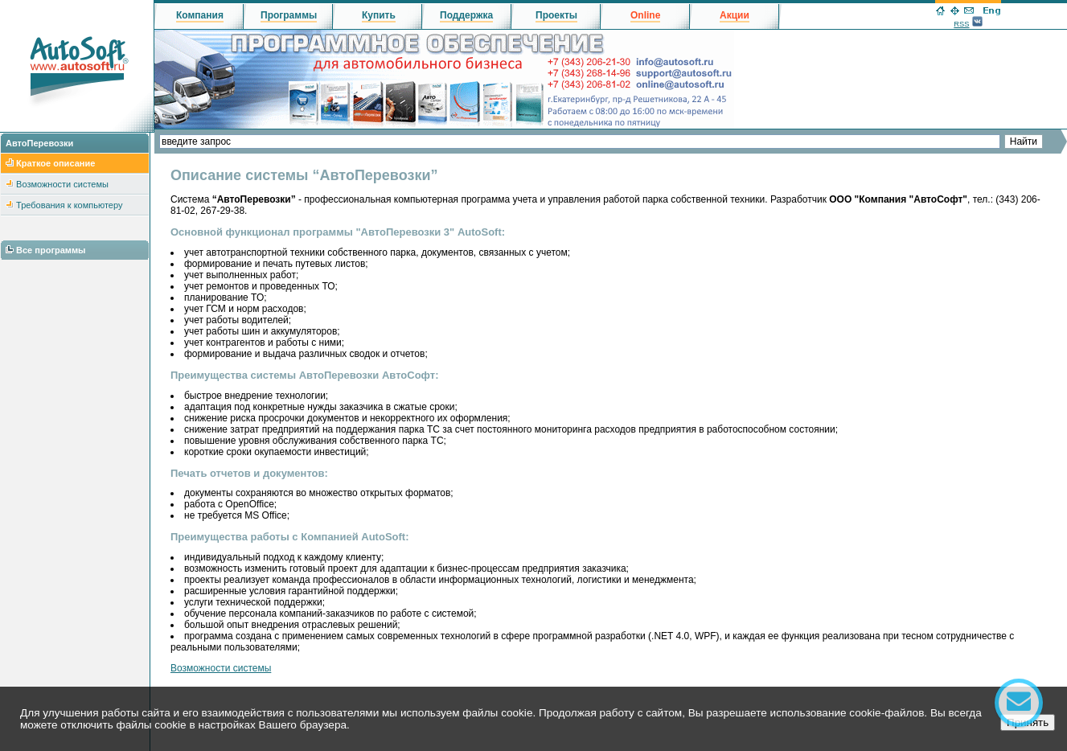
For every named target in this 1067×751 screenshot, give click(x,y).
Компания (200, 15)
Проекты (556, 15)
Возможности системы (62, 184)
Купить (379, 15)
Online (645, 15)
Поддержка (466, 15)
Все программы (50, 250)
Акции (734, 15)
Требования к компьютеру (69, 205)
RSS (961, 24)
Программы (289, 15)
